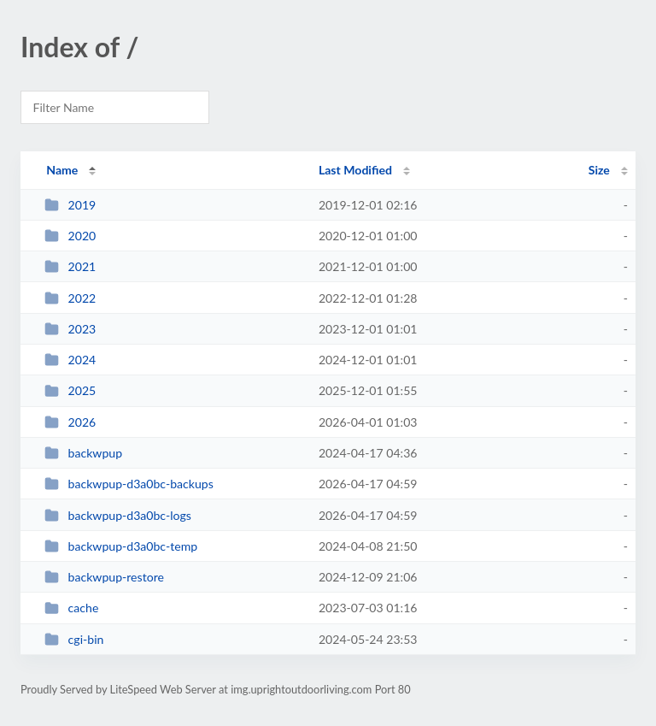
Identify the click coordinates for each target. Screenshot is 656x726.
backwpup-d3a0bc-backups (129, 483)
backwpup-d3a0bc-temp (120, 546)
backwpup (83, 453)
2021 (70, 266)
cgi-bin (73, 639)
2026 (70, 422)
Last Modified (355, 169)
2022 (70, 298)
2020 (70, 235)
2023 (70, 329)
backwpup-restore (104, 577)
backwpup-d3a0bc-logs (117, 515)
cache (71, 607)
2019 (70, 205)
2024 (70, 359)
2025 (70, 390)
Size (599, 169)
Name (62, 169)
